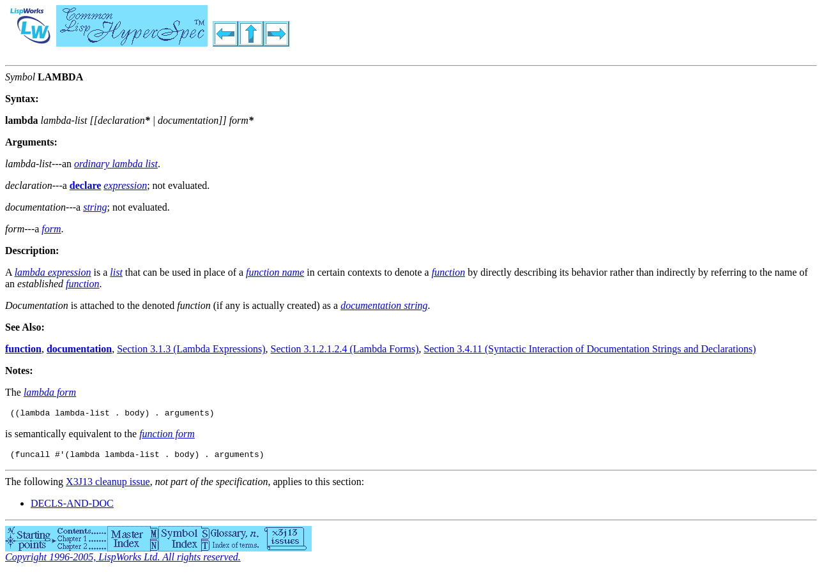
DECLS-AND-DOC (72, 507)
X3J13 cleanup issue (108, 485)
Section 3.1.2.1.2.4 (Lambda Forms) (345, 348)
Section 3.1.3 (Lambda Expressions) (191, 348)
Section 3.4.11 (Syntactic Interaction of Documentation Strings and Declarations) (590, 348)
